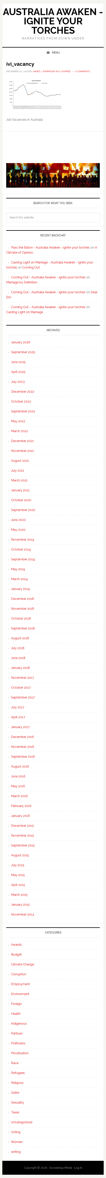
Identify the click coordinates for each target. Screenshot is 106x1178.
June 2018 (18, 658)
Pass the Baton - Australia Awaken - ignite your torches (50, 247)
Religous (17, 1083)
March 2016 (19, 796)
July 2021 (17, 470)
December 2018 (22, 599)
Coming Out (31, 267)
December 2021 (22, 441)
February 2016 (21, 806)
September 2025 (23, 352)
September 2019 (23, 559)
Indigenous (19, 1023)
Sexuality (17, 1102)
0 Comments (82, 71)
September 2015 (23, 845)
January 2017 (20, 727)
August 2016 (20, 766)
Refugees (18, 1073)
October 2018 (21, 618)
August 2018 (20, 638)
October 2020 (21, 500)
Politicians (18, 1043)
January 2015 (20, 904)
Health (16, 1014)
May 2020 (18, 530)
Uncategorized (21, 1122)
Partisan (17, 1033)
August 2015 (20, 855)
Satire (15, 1092)
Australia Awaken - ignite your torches (53, 21)
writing (16, 1152)
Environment (20, 994)
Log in (78, 1167)
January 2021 (20, 490)
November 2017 (22, 678)
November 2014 (22, 914)
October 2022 (21, 401)
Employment (20, 984)
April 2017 (18, 717)
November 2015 (22, 835)
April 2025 (18, 372)
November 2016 (22, 747)
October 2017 (21, 687)
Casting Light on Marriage (24, 312)
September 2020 (23, 510)
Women (17, 1142)
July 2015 (17, 865)
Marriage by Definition (21, 282)
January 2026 (20, 342)
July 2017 (17, 707)
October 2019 (21, 549)
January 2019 (20, 589)
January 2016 (20, 816)
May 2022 (18, 421)
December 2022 (22, 391)
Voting (15, 1132)
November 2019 (22, 539)
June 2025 (18, 362)
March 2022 (19, 431)
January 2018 (20, 668)
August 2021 (20, 460)
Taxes (15, 1112)
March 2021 (19, 480)
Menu (56, 52)
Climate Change (22, 964)
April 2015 (18, 885)
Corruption (18, 974)
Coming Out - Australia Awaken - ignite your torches (48, 277)
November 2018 (22, 608)
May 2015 (18, 875)
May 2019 (18, 569)
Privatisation (20, 1053)
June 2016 (18, 776)
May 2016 (18, 786)
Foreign (16, 1004)
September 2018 (23, 628)
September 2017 (23, 697)
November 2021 (22, 451)
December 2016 (22, 737)
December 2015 (22, 826)
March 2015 (19, 895)
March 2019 (19, 579)
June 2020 (18, 520)
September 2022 (23, 411)
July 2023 (18, 382)
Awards (16, 944)
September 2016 (23, 756)
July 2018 (17, 648)
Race (14, 1063)
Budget (16, 954)
